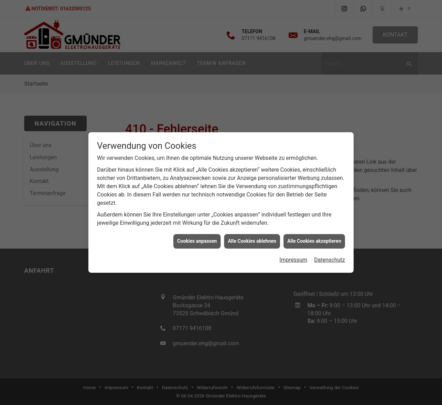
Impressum (293, 258)
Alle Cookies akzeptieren (314, 239)
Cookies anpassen (197, 239)
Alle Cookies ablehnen (252, 239)
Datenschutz (329, 258)
